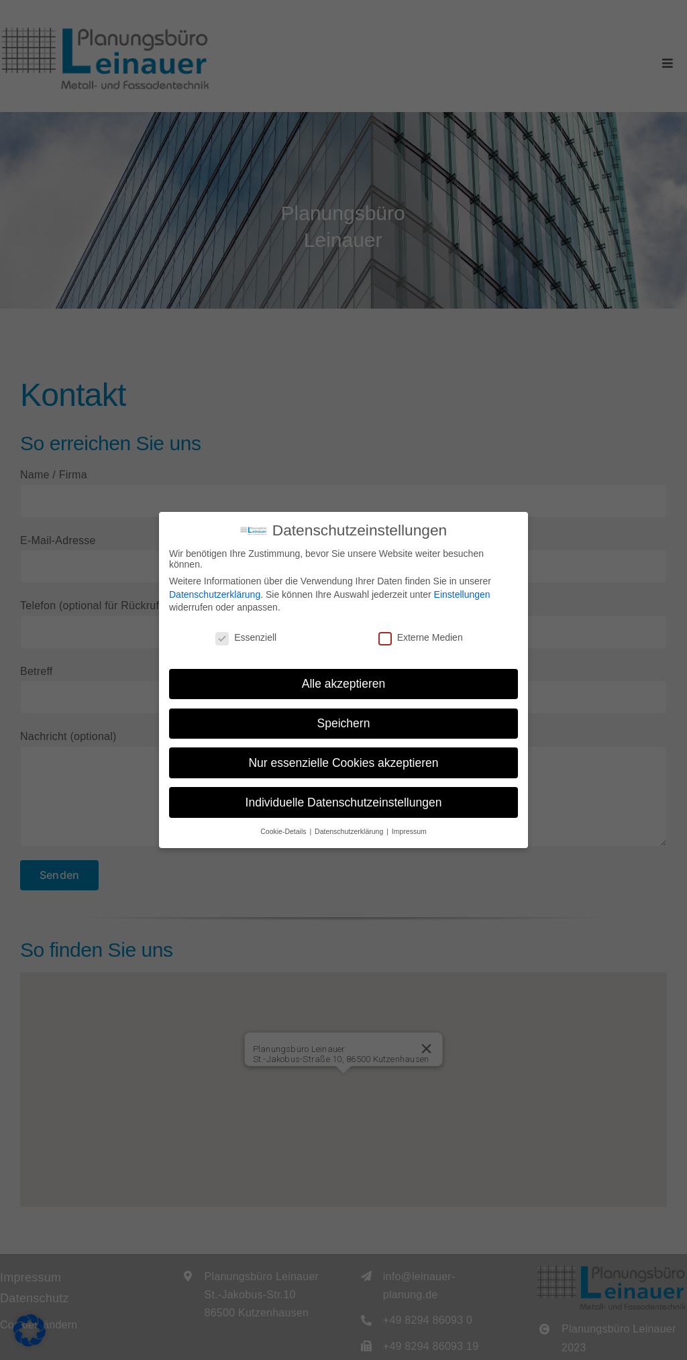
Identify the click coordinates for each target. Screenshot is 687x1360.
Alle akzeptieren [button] (344, 683)
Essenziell (245, 637)
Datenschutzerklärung (214, 594)
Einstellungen (462, 594)
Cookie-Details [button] (284, 831)
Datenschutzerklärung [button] (350, 831)
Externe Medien (420, 637)
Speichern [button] (343, 723)
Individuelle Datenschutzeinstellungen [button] (344, 802)
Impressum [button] (409, 831)
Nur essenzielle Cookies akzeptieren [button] (343, 763)
